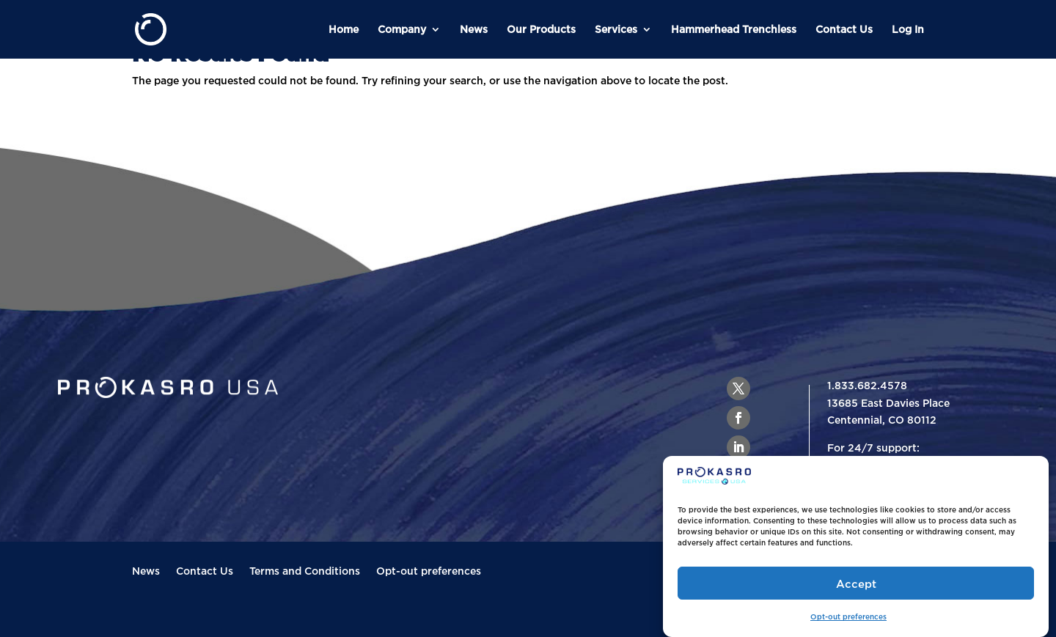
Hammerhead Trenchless (733, 29)
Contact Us (844, 29)
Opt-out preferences (848, 617)
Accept (856, 583)
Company (402, 29)
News (474, 29)
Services (616, 29)
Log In (908, 29)
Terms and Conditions (304, 571)
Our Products (541, 29)
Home (344, 29)
